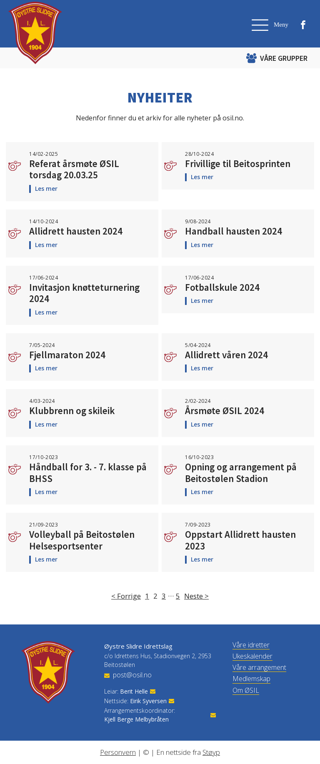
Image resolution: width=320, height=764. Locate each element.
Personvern (118, 752)
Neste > (196, 596)
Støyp (211, 752)
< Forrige (126, 596)
